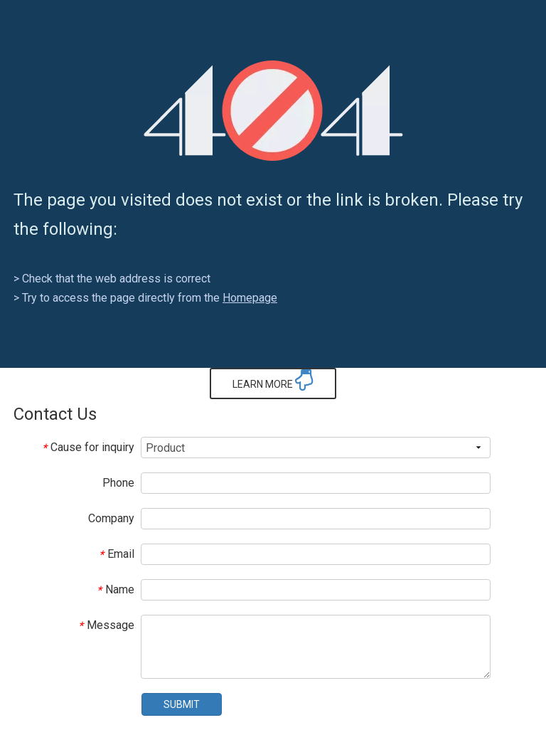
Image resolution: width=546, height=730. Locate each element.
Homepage (250, 298)
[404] (273, 110)
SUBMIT (182, 704)
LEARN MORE (273, 380)
